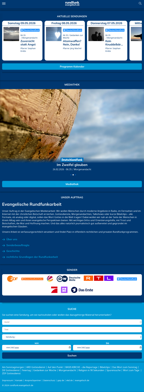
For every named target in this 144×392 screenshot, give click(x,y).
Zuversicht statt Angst (28, 42)
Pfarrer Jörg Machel (72, 48)
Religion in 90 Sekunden (91, 370)
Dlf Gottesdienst (11, 370)
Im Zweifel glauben (72, 165)
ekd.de (69, 380)
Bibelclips (105, 367)
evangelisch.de (82, 380)
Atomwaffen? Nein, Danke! (72, 42)
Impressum (7, 380)
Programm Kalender (72, 66)
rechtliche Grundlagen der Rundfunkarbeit (32, 257)
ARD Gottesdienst (35, 367)
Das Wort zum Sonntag (124, 367)
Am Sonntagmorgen (13, 367)
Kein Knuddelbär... (114, 42)
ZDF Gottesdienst (11, 373)
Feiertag (26, 370)
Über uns (11, 239)
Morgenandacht (82, 169)
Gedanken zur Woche (44, 370)
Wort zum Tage (131, 370)
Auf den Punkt (55, 367)
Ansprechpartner (33, 380)
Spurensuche (114, 370)
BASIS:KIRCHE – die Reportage (81, 367)
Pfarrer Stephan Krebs (28, 50)
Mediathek (72, 184)
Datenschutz (49, 380)
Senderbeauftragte (17, 245)
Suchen (140, 3)
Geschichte (13, 251)
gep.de (60, 380)
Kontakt (18, 380)
